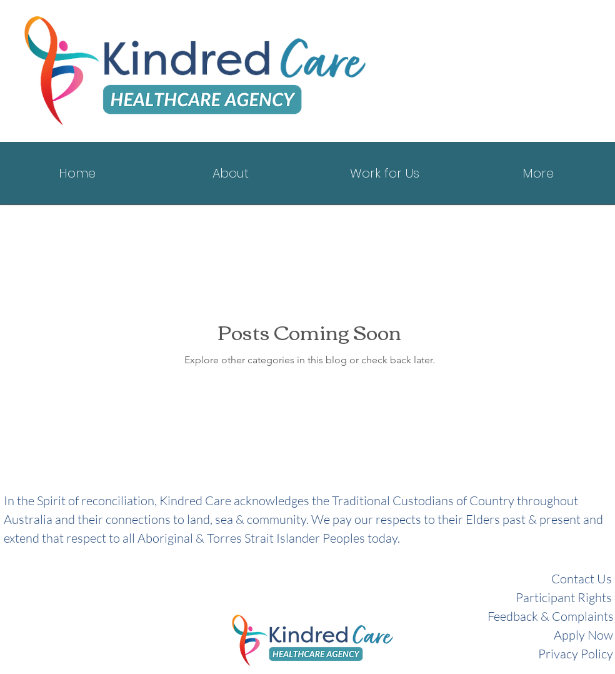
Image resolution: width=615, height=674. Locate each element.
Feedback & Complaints (551, 616)
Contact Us (581, 578)
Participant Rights (564, 597)
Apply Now (583, 635)
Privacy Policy (575, 653)
